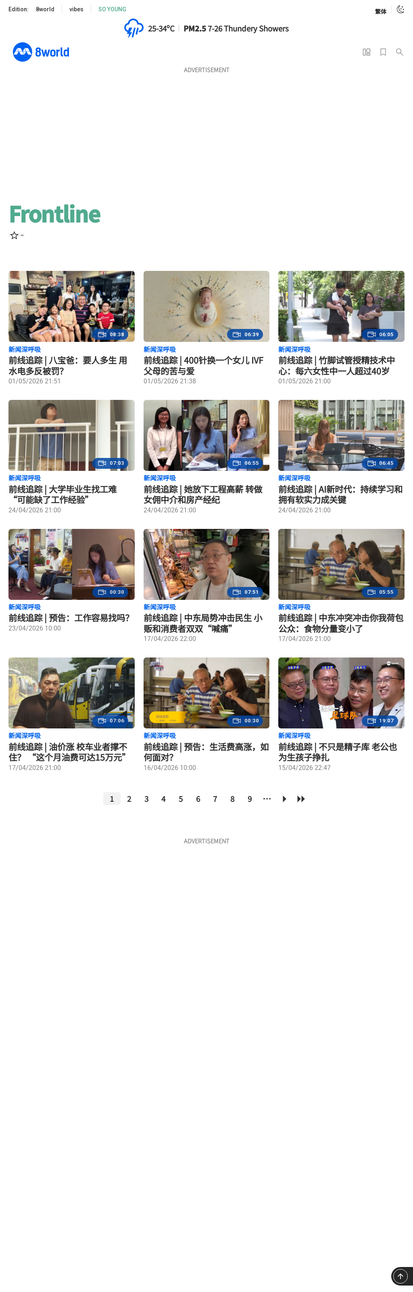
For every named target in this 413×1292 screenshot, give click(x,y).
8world (45, 9)
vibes (76, 9)
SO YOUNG (112, 9)
